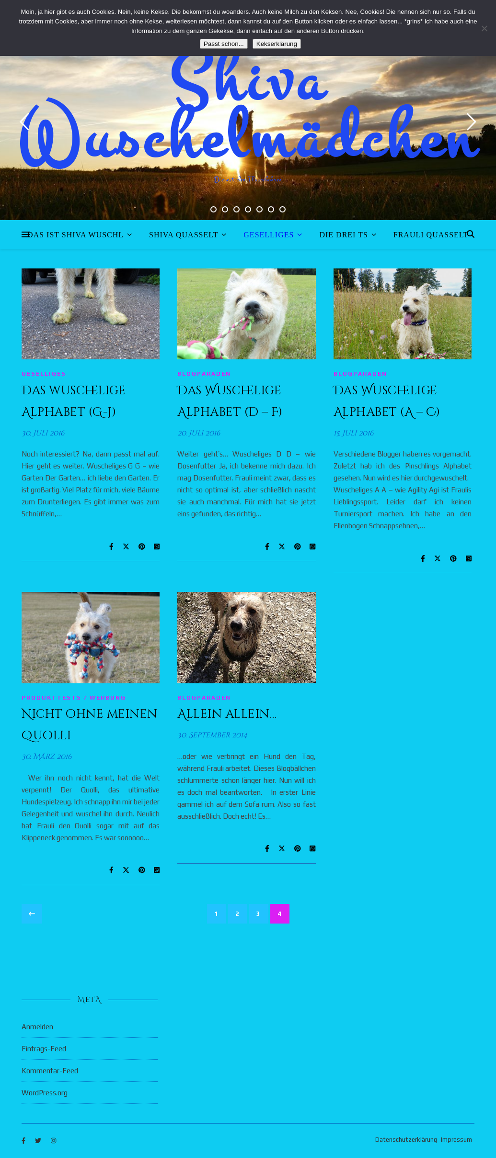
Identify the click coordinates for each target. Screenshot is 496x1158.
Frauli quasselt (431, 235)
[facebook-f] (24, 1141)
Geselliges (268, 235)
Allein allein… (227, 714)
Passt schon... (224, 43)
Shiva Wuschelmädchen (248, 110)
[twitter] (39, 1141)
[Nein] (484, 28)
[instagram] (53, 1141)
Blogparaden (204, 373)
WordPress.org (45, 1093)
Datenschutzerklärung (406, 1139)
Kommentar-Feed (50, 1071)
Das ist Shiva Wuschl (75, 235)
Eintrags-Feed (44, 1049)
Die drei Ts (343, 235)
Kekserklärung (276, 43)
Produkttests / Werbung (74, 697)
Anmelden (37, 1027)
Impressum (456, 1139)
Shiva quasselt (183, 235)
